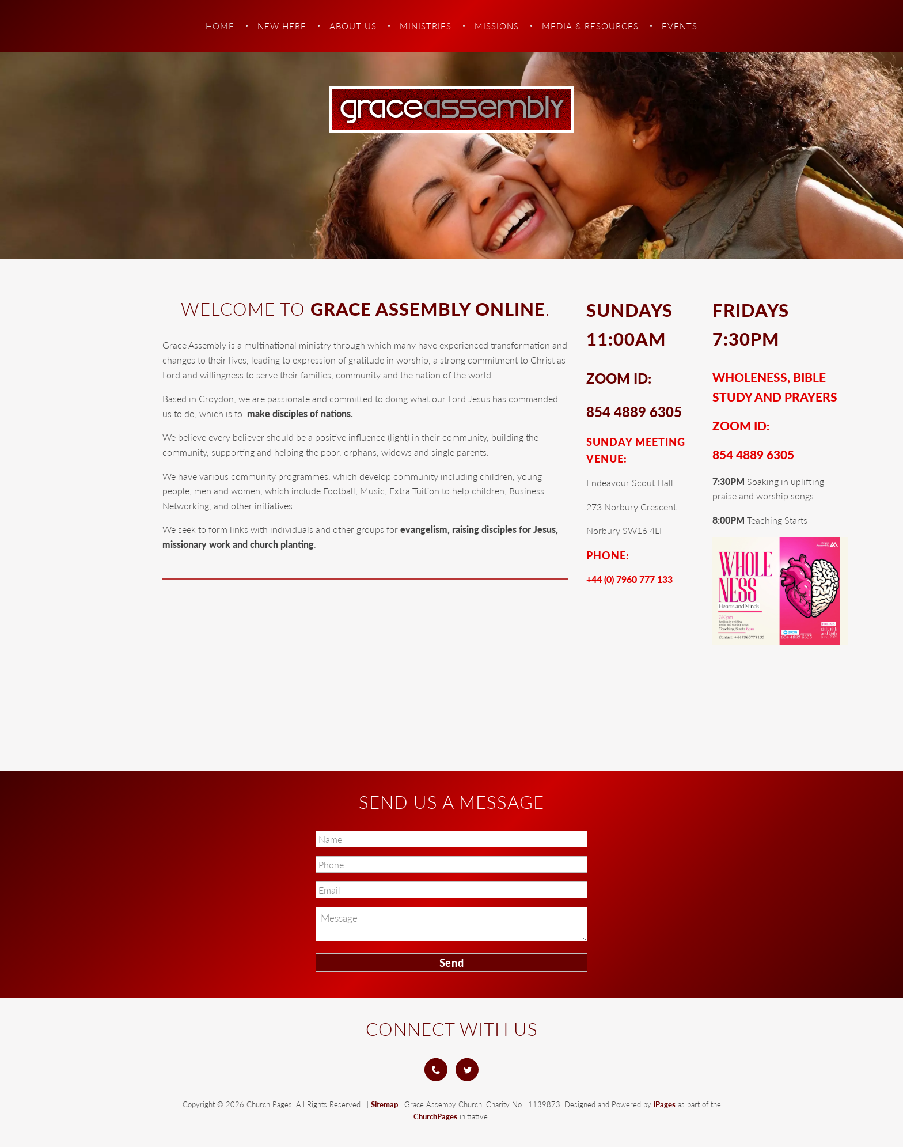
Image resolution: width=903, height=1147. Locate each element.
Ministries (425, 26)
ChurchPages (435, 1116)
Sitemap (384, 1104)
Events (679, 26)
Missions (497, 26)
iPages (665, 1104)
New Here (281, 26)
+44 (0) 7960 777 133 (629, 579)
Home (220, 26)
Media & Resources (590, 26)
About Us (353, 26)
